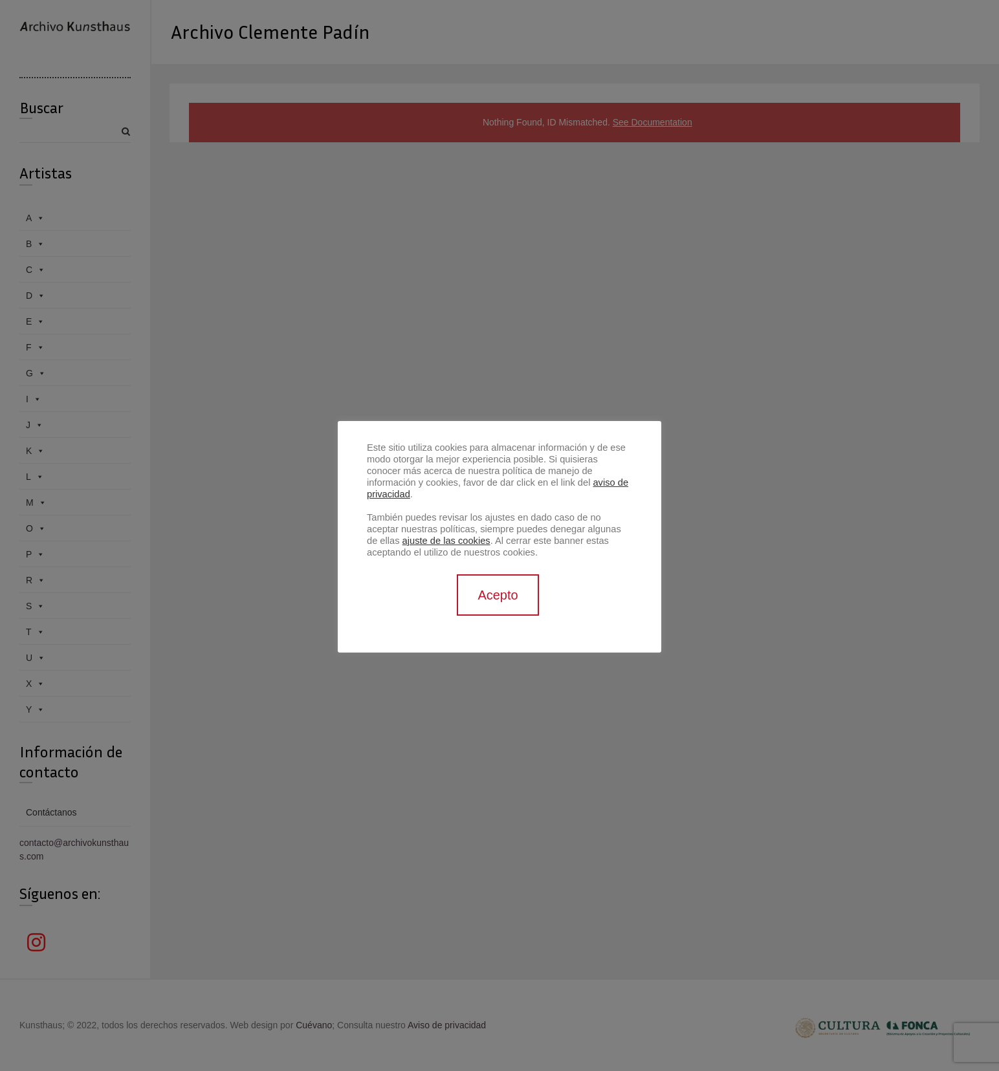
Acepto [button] (498, 595)
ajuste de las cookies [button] (446, 541)
